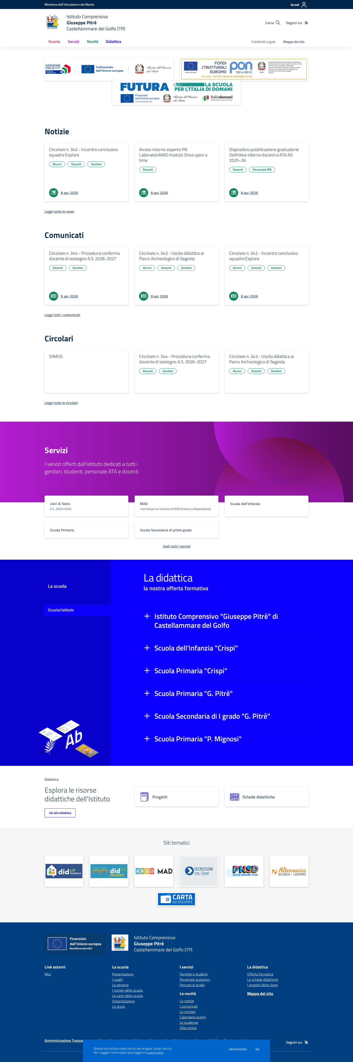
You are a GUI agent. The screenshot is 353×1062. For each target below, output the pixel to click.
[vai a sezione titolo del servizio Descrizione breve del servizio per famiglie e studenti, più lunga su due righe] (86, 506)
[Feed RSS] (306, 23)
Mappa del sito (294, 41)
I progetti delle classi (262, 985)
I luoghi (117, 979)
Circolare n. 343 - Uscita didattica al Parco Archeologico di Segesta (171, 256)
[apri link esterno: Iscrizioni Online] (199, 871)
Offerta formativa (260, 974)
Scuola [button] (54, 41)
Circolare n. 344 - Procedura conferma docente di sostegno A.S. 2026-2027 (84, 256)
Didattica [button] (113, 41)
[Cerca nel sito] (272, 23)
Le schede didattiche (262, 979)
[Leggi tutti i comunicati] (62, 314)
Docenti (76, 164)
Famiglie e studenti (194, 974)
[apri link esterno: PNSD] (244, 871)
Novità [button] (92, 41)
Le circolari (187, 1011)
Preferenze (238, 1049)
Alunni (57, 164)
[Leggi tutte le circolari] (61, 402)
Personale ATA (262, 169)
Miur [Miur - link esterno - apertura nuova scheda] (48, 974)
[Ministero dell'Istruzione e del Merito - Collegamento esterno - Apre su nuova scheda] (69, 4)
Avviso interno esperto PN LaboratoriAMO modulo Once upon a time (173, 155)
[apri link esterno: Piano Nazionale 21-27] (108, 69)
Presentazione (123, 974)
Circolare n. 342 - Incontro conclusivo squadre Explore (83, 152)
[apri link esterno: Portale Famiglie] (63, 871)
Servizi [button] (73, 41)
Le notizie (187, 1001)
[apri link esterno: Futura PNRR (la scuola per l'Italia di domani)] (176, 93)
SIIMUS (56, 356)
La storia (118, 1006)
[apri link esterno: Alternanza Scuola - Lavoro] (289, 871)
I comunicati (189, 1006)
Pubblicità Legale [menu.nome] (263, 41)
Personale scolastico (195, 979)
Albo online (188, 1028)
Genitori (96, 164)
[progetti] (176, 796)
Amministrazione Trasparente (68, 1040)
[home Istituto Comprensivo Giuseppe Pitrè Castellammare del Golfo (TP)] (85, 22)
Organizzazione (123, 1001)
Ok (258, 1049)
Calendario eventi (193, 1017)
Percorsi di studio (192, 985)
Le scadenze (189, 1022)
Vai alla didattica (60, 812)
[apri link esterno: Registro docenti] (109, 871)
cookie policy (155, 1052)
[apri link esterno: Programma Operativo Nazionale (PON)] (244, 69)
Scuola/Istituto (61, 610)
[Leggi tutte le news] (59, 211)
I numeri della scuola (127, 990)
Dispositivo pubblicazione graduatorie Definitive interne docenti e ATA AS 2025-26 (264, 155)
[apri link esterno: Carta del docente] (176, 899)
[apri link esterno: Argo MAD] (154, 871)
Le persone (120, 985)
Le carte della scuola (127, 995)
